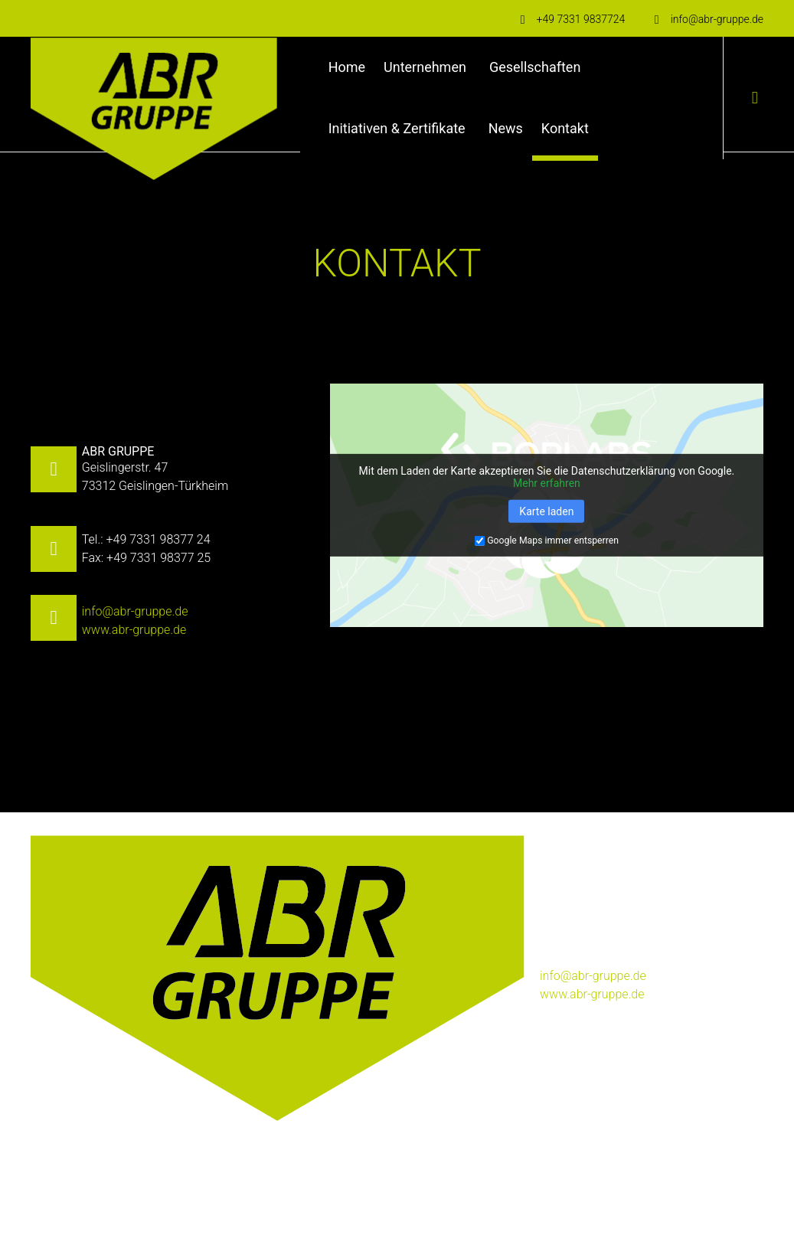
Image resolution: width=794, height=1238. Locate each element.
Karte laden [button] (546, 511)
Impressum (150, 1194)
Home (346, 67)
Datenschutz (214, 1194)
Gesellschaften (534, 67)
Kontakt (565, 128)
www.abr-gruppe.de (134, 629)
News (505, 128)
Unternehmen (425, 67)
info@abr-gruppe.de (135, 611)
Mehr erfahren (546, 483)
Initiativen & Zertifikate (397, 128)
